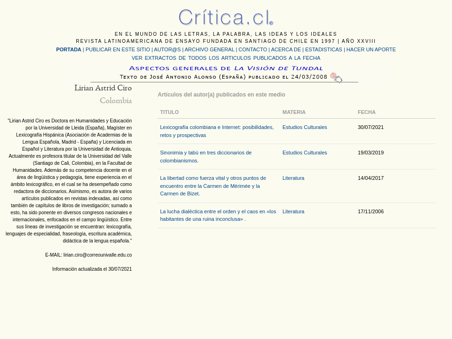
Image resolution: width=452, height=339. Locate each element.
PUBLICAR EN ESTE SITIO (118, 49)
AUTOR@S (168, 49)
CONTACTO (253, 49)
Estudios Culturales (304, 127)
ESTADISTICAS (323, 49)
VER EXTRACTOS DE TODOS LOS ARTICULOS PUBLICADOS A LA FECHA (226, 58)
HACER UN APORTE (371, 49)
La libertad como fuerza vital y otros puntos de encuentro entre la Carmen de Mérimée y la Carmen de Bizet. (213, 185)
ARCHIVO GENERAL (209, 49)
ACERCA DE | (288, 49)
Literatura (293, 178)
